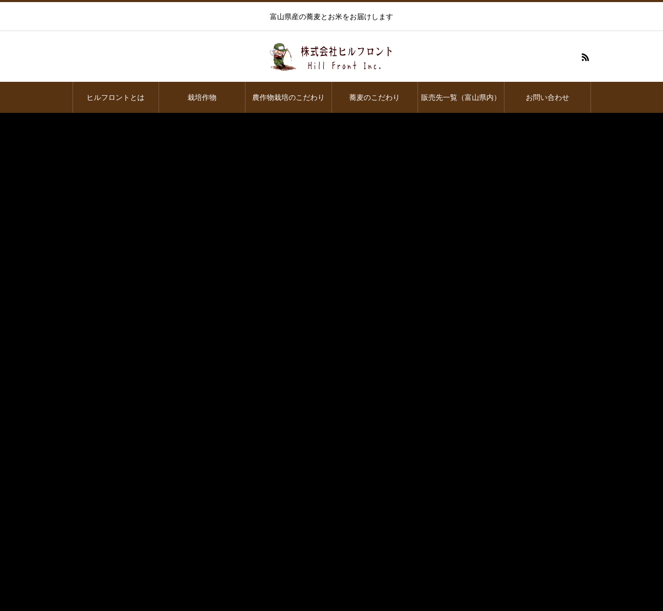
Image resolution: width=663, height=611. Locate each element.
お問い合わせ (547, 97)
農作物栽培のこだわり (288, 97)
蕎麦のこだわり (374, 97)
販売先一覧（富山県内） (461, 97)
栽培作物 (202, 97)
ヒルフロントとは (116, 97)
